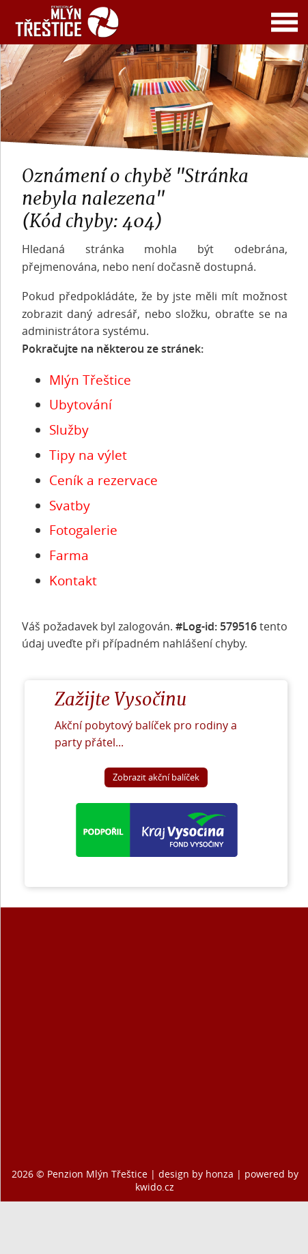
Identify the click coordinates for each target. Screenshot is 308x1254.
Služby (69, 430)
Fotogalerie (83, 530)
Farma (69, 555)
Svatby (69, 505)
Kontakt (73, 580)
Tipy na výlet (88, 455)
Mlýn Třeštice (90, 380)
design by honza (197, 1173)
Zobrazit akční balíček (156, 777)
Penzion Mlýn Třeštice (97, 1173)
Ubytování (80, 404)
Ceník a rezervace (103, 480)
